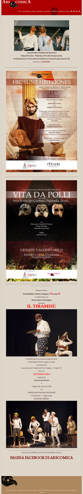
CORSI (34, 11)
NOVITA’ (54, 11)
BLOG (68, 11)
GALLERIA (47, 11)
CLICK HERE (45, 62)
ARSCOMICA (26, 11)
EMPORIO (40, 11)
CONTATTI (61, 11)
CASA (19, 11)
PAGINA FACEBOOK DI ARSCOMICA (41, 457)
